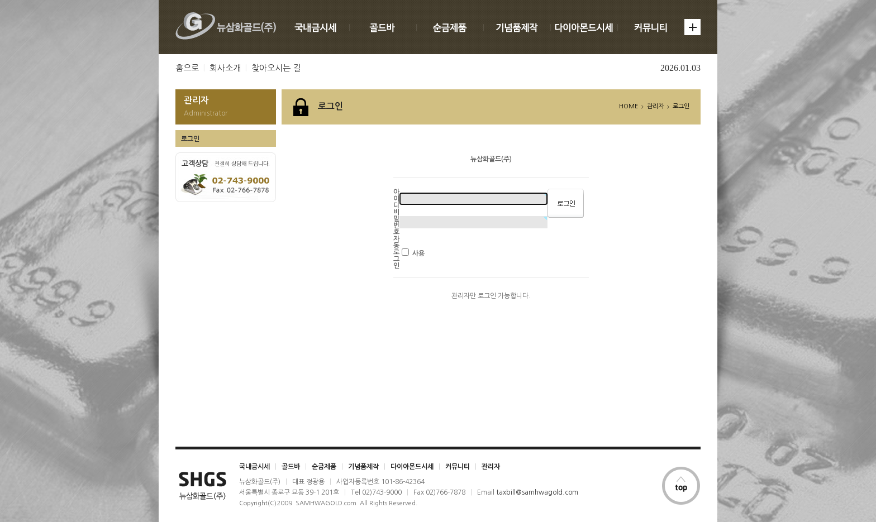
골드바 (291, 466)
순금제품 (324, 466)
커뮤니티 (457, 466)
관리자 (491, 466)
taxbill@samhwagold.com (537, 492)
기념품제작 (363, 466)
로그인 (190, 139)
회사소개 (225, 68)
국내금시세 (254, 466)
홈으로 (187, 68)
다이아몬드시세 (412, 466)
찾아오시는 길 (276, 68)
